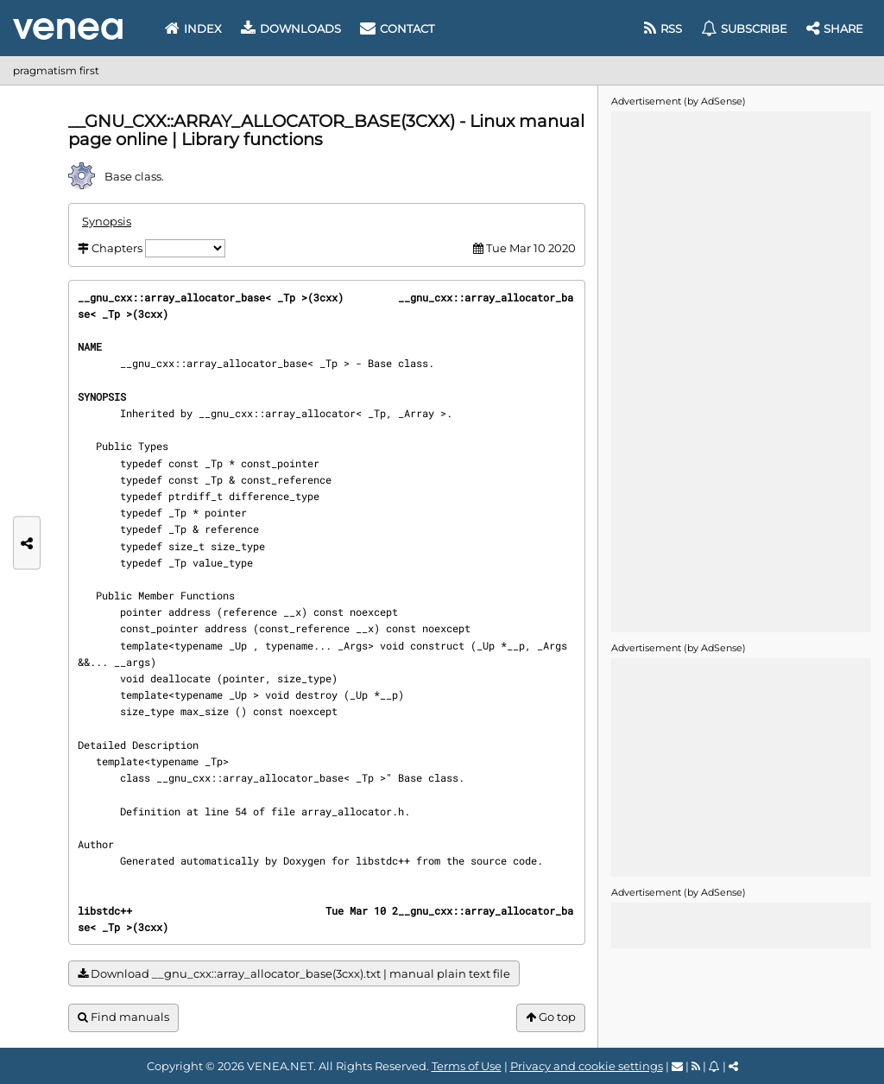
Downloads (291, 28)
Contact (397, 28)
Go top (551, 1017)
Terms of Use (467, 1066)
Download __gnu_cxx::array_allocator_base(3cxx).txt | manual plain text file (294, 973)
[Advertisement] (740, 370)
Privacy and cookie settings (586, 1066)
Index (193, 28)
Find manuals (123, 1017)
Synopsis (106, 221)
